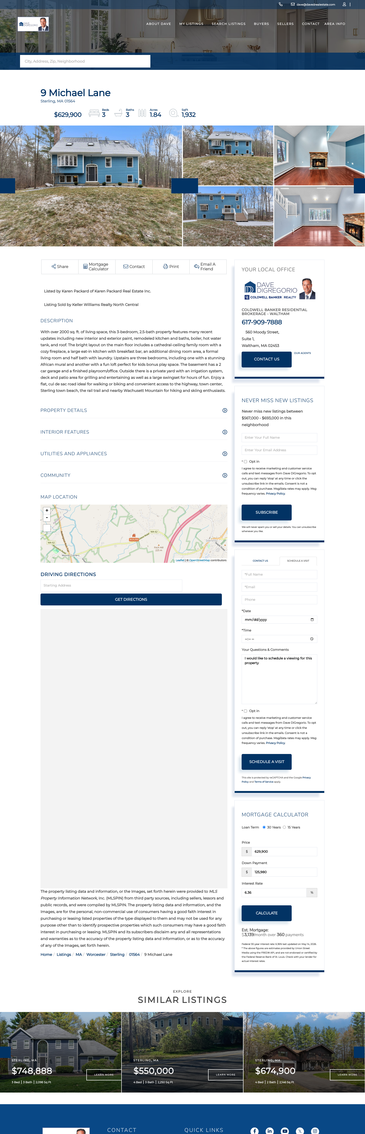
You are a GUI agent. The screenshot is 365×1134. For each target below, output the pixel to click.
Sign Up (332, 6)
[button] (145, 61)
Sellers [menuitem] (276, 33)
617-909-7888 (240, 6)
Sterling (117, 941)
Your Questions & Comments (265, 650)
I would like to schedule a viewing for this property (279, 680)
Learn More (104, 1085)
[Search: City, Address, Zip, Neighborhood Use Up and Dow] (80, 61)
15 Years (291, 828)
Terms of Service (264, 782)
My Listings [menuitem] (182, 33)
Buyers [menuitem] (252, 33)
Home (46, 941)
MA (79, 941)
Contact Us (266, 359)
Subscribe (267, 512)
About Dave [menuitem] (149, 33)
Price (246, 843)
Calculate (267, 913)
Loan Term (250, 828)
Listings (64, 941)
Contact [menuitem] (301, 33)
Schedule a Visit (298, 561)
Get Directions (205, 585)
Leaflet (180, 560)
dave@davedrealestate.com (280, 6)
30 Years (272, 828)
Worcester (95, 941)
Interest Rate (252, 884)
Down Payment (254, 863)
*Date (246, 611)
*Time (246, 631)
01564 (134, 941)
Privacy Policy (275, 494)
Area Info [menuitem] (325, 33)
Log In (319, 6)
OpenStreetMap (199, 560)
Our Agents (302, 353)
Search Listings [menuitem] (219, 33)
